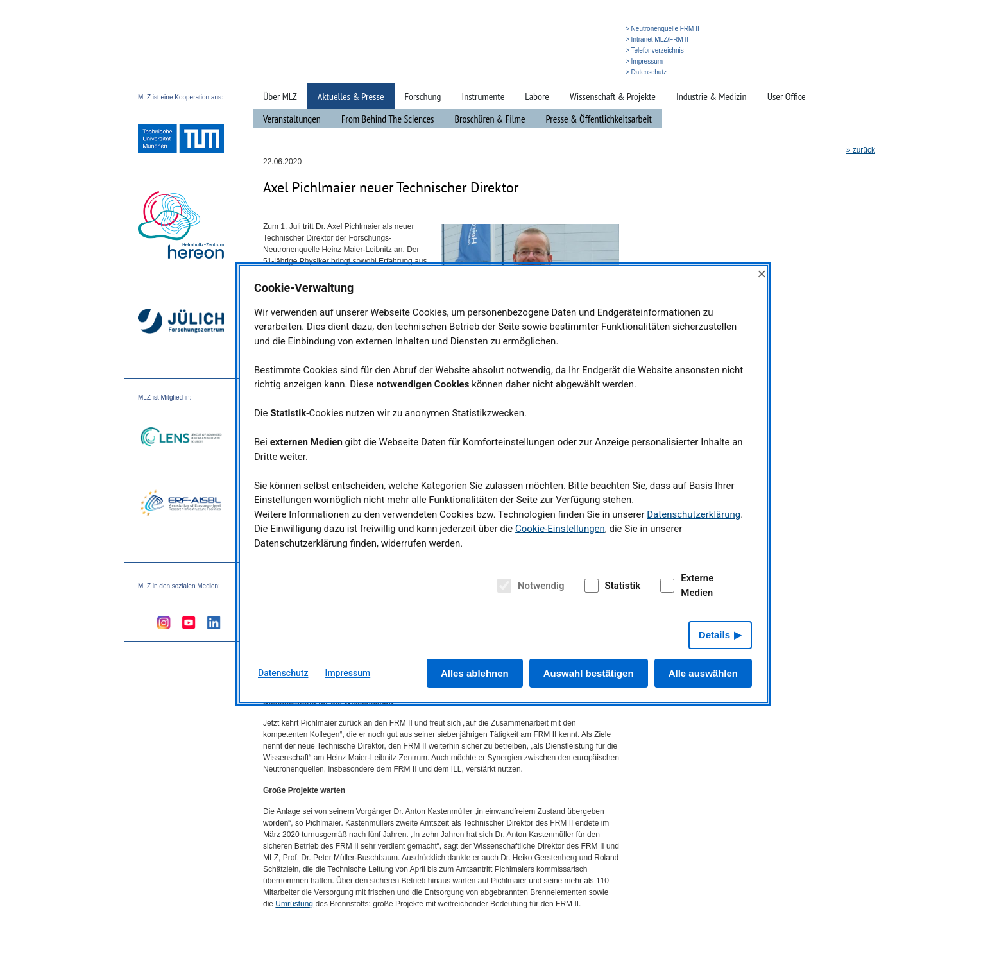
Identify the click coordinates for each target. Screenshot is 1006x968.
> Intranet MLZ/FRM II (657, 39)
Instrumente (482, 96)
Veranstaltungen (292, 118)
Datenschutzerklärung (693, 514)
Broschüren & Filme (489, 118)
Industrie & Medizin (711, 96)
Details (714, 634)
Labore (537, 96)
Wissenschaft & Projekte (613, 96)
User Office (786, 96)
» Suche (564, 72)
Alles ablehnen (475, 673)
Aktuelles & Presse (351, 96)
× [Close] (761, 273)
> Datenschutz (646, 72)
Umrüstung (294, 903)
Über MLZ (280, 96)
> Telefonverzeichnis (655, 50)
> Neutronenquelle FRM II (662, 28)
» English (596, 72)
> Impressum (644, 61)
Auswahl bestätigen (588, 673)
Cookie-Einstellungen (560, 528)
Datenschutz (283, 673)
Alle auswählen (703, 673)
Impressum (347, 673)
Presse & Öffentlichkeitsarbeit (599, 118)
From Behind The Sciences (387, 118)
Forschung (423, 96)
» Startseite (530, 72)
